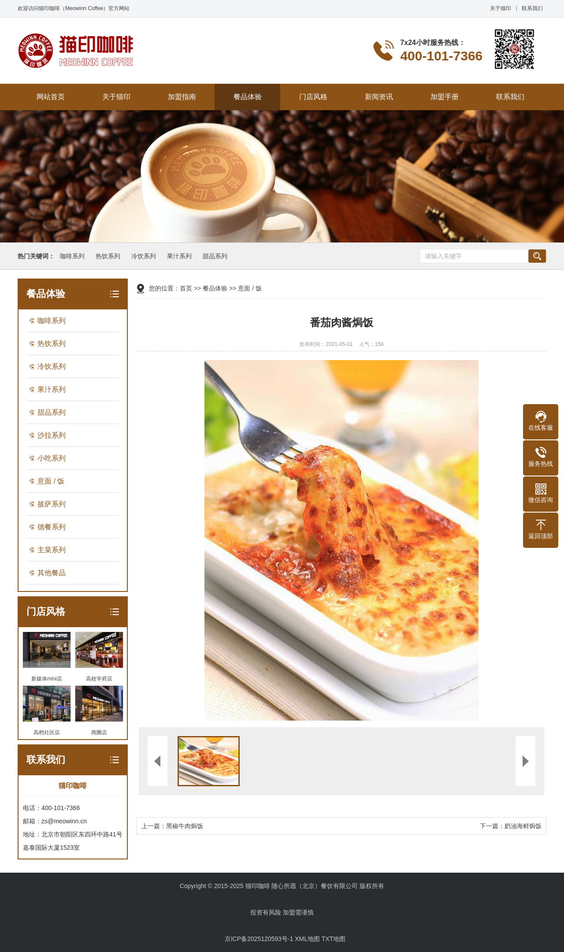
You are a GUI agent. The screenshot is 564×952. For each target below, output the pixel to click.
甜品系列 (213, 256)
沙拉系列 (51, 435)
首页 (186, 288)
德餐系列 (51, 527)
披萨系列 (51, 504)
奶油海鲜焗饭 (523, 825)
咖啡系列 (71, 256)
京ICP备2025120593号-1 (259, 938)
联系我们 (532, 8)
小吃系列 (51, 458)
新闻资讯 (379, 96)
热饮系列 (106, 256)
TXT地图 (333, 938)
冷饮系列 (142, 256)
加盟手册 (444, 96)
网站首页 (51, 96)
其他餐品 (51, 572)
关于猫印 (500, 8)
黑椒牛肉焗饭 (184, 825)
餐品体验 (248, 96)
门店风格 (313, 96)
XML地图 (307, 938)
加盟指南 (182, 96)
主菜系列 (51, 550)
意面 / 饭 (50, 481)
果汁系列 (178, 256)
